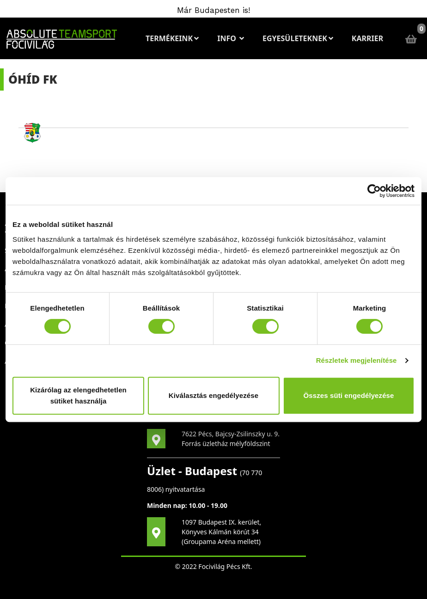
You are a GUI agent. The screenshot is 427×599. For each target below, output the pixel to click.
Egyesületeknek (297, 38)
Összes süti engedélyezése (349, 395)
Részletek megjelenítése (356, 360)
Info (230, 38)
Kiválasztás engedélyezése (213, 395)
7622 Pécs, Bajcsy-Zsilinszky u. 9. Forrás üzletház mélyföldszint (231, 438)
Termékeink (172, 38)
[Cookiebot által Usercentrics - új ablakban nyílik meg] (374, 191)
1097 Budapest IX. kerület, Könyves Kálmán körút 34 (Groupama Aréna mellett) (221, 532)
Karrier (367, 38)
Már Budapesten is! (213, 10)
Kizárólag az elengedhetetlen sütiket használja (78, 395)
